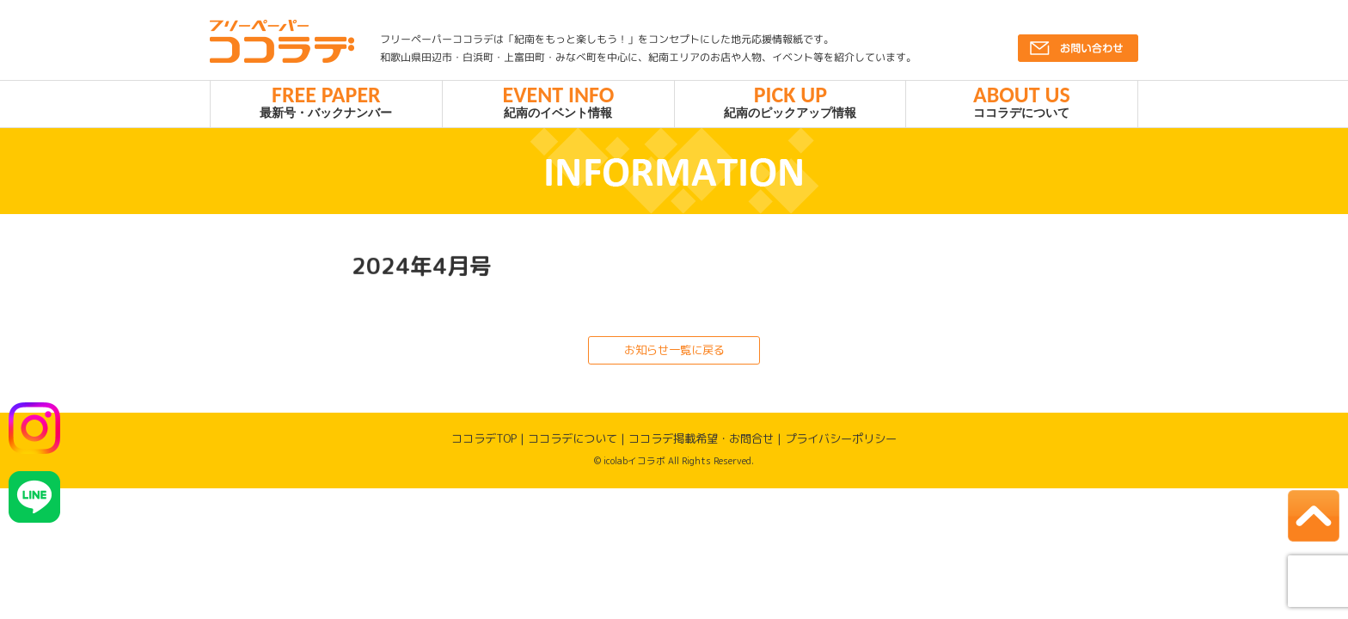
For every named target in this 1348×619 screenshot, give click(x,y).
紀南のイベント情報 (558, 105)
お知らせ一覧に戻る (673, 357)
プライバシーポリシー (841, 446)
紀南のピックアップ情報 (790, 105)
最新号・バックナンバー (326, 105)
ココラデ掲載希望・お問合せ (701, 446)
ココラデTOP (484, 445)
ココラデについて (1022, 105)
